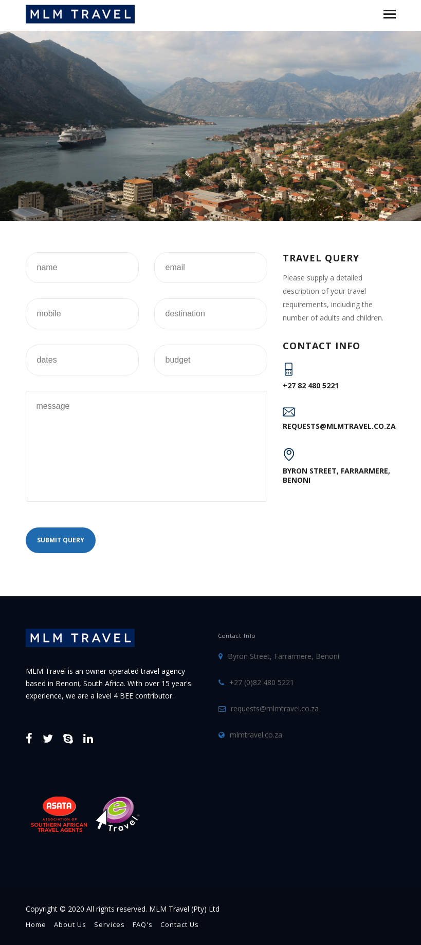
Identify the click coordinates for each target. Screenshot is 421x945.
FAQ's (143, 924)
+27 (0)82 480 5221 (261, 682)
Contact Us (179, 924)
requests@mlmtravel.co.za (339, 426)
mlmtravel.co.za (256, 735)
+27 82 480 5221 (311, 385)
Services (109, 924)
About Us (70, 924)
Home (36, 924)
